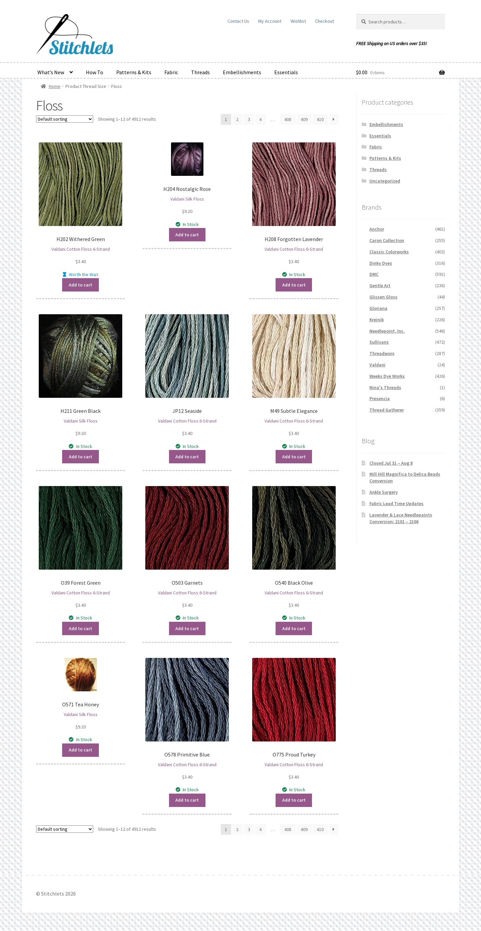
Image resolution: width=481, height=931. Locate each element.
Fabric (171, 72)
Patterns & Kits (133, 72)
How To (94, 72)
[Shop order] (64, 119)
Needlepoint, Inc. (387, 331)
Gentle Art (379, 285)
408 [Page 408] (287, 119)
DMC (373, 274)
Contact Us (238, 21)
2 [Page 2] (237, 119)
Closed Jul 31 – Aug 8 (391, 463)
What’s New (50, 72)
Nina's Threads (385, 387)
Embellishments (242, 72)
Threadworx (381, 353)
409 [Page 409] (304, 119)
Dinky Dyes (380, 263)
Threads (200, 72)
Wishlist (298, 21)
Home (54, 86)
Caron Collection (386, 240)
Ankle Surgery (383, 492)
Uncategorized (384, 181)
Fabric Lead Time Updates (396, 503)
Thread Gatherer (386, 410)
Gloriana (378, 308)
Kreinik (376, 320)
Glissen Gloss (383, 297)
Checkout (324, 21)
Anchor (376, 229)
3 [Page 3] (249, 119)
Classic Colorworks (389, 252)
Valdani (377, 365)
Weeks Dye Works (387, 376)
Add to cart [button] (80, 284)
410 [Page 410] (320, 119)
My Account (269, 21)
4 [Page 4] (260, 119)
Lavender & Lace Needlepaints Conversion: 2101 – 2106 (400, 518)
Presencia (379, 398)
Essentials (286, 72)
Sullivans (379, 342)
